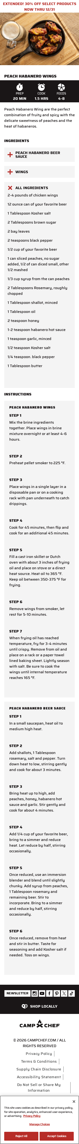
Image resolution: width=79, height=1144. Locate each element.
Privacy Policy (39, 1054)
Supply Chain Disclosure (38, 1069)
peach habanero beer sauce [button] (34, 154)
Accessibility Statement (39, 1077)
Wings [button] (18, 171)
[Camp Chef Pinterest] (57, 993)
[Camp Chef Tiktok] (71, 993)
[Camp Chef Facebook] (49, 993)
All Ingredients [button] (28, 187)
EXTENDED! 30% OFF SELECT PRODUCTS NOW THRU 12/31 (39, 6)
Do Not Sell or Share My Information (39, 1087)
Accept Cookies (56, 1136)
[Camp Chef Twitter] (64, 993)
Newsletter (17, 993)
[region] (39, 1120)
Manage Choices (39, 1124)
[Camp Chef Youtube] (42, 993)
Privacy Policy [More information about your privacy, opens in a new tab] (31, 1116)
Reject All (21, 1136)
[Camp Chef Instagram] (34, 993)
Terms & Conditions (39, 1061)
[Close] (74, 1101)
